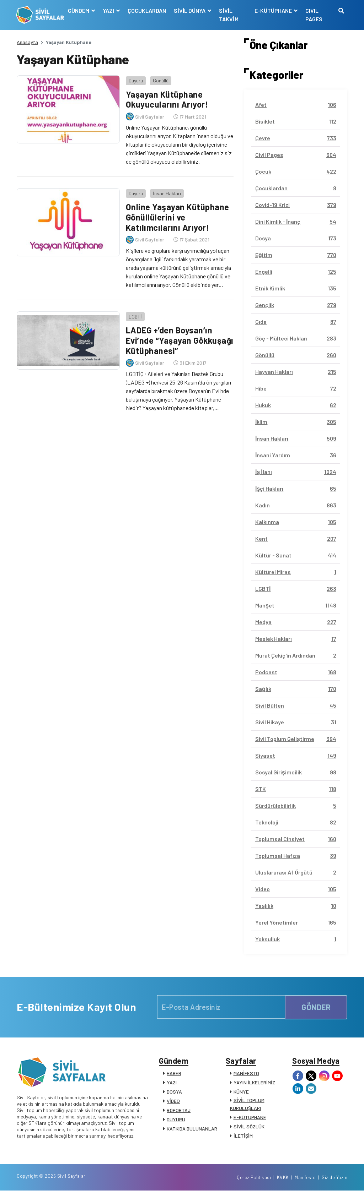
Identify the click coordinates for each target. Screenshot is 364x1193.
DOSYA (174, 1092)
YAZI (172, 1083)
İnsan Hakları (166, 192)
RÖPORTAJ (179, 1111)
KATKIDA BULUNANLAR (192, 1129)
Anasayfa (27, 42)
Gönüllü (160, 80)
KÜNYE (241, 1092)
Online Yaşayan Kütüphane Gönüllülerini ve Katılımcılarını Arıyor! (177, 216)
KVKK (283, 1180)
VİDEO (173, 1102)
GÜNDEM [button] (80, 10)
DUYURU (176, 1120)
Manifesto (305, 1180)
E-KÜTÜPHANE (250, 1118)
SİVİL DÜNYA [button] (191, 10)
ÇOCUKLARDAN (147, 10)
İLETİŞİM (243, 1136)
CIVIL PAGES (313, 14)
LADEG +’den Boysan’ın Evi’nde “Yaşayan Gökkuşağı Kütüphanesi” (173, 338)
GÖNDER (316, 1007)
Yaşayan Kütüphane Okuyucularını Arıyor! (166, 98)
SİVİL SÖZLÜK (249, 1127)
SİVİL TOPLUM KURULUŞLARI (247, 1105)
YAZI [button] (109, 10)
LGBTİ (134, 314)
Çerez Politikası (254, 1180)
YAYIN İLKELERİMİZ (254, 1083)
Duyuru (135, 80)
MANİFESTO (246, 1074)
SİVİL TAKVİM (229, 14)
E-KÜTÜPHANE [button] (273, 10)
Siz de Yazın (334, 1180)
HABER (174, 1074)
